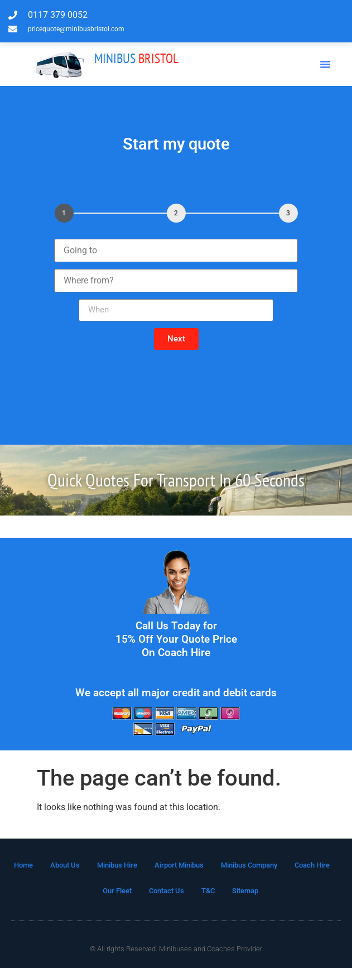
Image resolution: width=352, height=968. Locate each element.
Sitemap (245, 891)
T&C (208, 891)
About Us (65, 865)
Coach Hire (312, 865)
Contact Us (166, 891)
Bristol (136, 58)
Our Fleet (117, 891)
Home (23, 865)
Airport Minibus (179, 865)
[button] (325, 64)
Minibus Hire (117, 865)
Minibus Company (249, 865)
